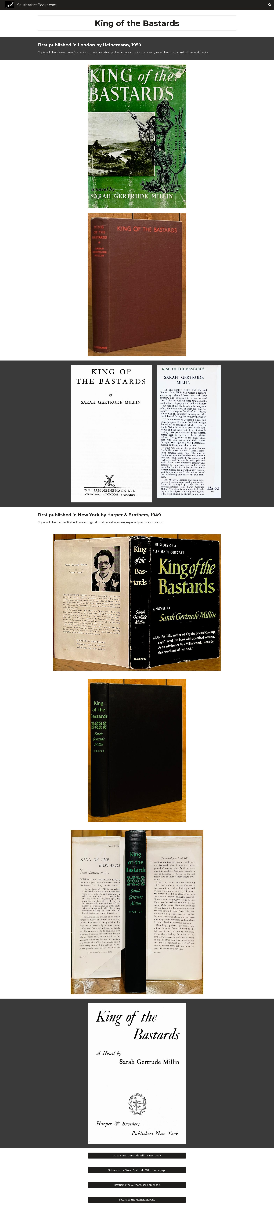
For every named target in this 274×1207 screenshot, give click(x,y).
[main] (137, 23)
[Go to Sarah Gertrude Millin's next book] (137, 1156)
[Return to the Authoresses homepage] (137, 1185)
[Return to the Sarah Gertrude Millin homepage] (137, 1170)
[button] (270, 5)
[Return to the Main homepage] (137, 1200)
